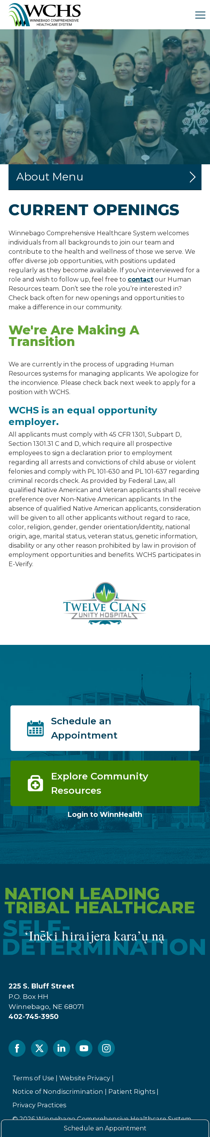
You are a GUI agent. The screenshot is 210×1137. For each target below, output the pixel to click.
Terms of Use (33, 1078)
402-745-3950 (33, 1016)
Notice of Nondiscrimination (57, 1091)
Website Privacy (84, 1078)
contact (140, 279)
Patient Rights (131, 1091)
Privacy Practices (39, 1105)
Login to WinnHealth (105, 814)
